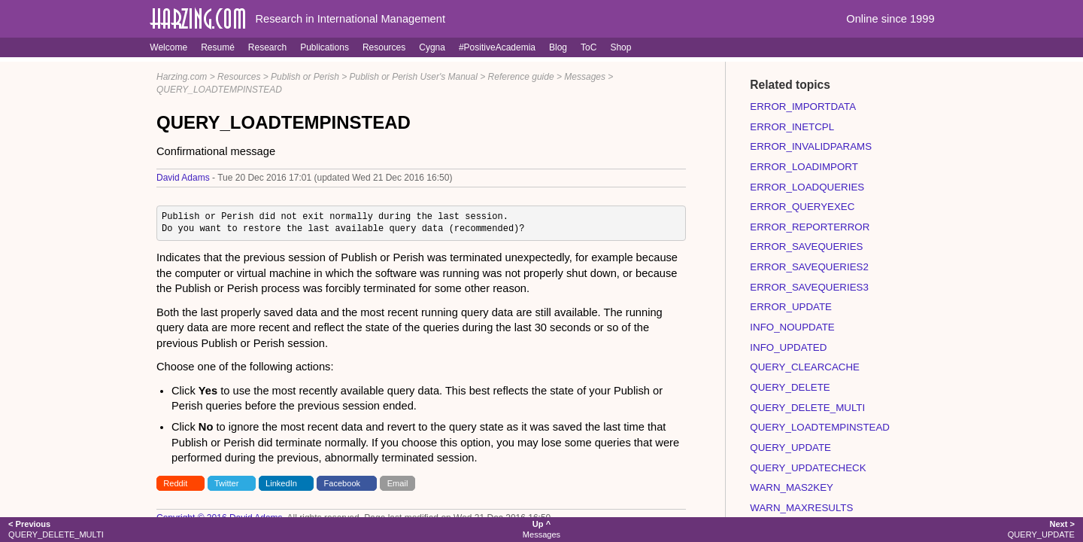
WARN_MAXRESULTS (801, 507)
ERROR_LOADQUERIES (807, 187)
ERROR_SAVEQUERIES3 (809, 287)
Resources (384, 47)
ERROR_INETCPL (792, 126)
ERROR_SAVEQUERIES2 (809, 267)
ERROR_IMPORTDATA (803, 106)
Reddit (175, 483)
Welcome (168, 47)
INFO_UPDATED (788, 347)
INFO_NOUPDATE (792, 327)
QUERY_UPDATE (790, 447)
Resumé (218, 47)
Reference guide (521, 77)
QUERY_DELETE (790, 387)
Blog (558, 47)
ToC (588, 47)
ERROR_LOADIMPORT (803, 166)
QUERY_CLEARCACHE (805, 367)
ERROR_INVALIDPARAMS (811, 146)
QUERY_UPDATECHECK (808, 467)
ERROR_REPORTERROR (809, 227)
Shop (620, 47)
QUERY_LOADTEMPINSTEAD (219, 89)
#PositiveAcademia (497, 47)
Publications (324, 47)
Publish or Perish (305, 77)
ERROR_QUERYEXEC (802, 206)
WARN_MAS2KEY (791, 487)
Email (397, 483)
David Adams (183, 177)
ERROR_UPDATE (791, 306)
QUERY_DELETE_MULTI (807, 407)
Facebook (342, 483)
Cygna (432, 47)
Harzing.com (181, 77)
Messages (584, 77)
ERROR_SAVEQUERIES (806, 246)
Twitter (226, 483)
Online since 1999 (890, 19)
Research (267, 47)
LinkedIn (281, 483)
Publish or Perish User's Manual (414, 77)
